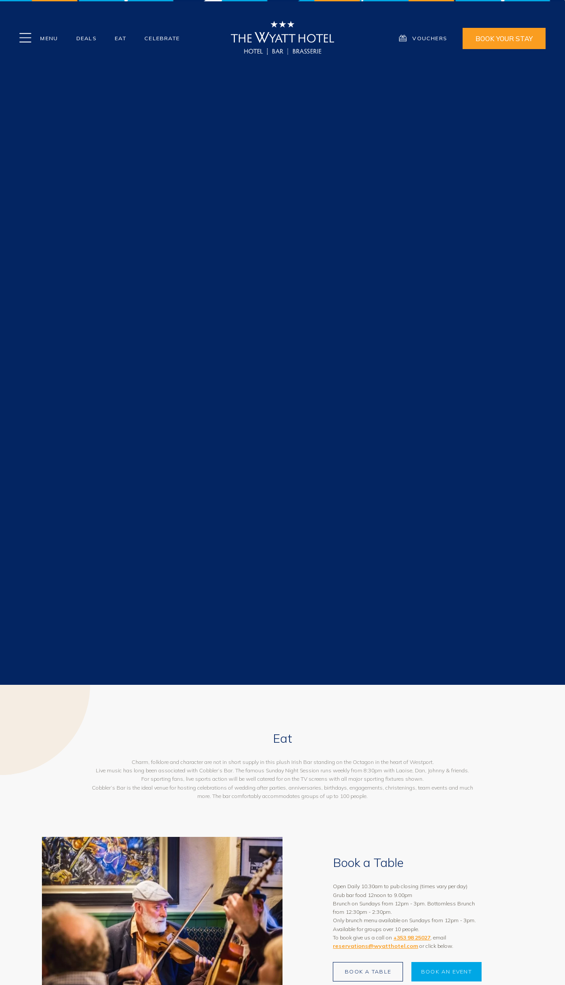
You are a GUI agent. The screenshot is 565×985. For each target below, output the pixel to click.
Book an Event (446, 971)
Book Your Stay (504, 38)
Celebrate (162, 38)
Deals (86, 38)
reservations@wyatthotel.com (375, 946)
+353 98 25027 (411, 937)
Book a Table (368, 971)
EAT (120, 38)
